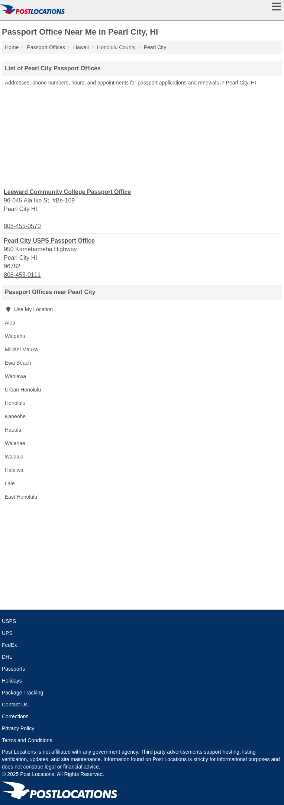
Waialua (14, 457)
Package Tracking (22, 693)
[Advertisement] (142, 136)
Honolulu (15, 403)
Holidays (12, 681)
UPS (7, 633)
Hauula (13, 430)
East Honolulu (21, 497)
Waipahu (15, 336)
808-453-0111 (22, 275)
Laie (9, 483)
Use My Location (29, 309)
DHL (7, 657)
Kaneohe (15, 416)
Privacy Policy (18, 728)
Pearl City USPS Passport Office (49, 240)
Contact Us (15, 704)
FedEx (9, 645)
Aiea (10, 323)
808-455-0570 (22, 226)
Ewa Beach (18, 363)
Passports (13, 669)
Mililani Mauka (21, 349)
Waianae (15, 443)
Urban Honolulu (23, 390)
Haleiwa (14, 470)
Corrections (15, 716)
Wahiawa (15, 376)
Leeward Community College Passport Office (67, 192)
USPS (9, 621)
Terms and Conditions (27, 740)
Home (12, 47)
